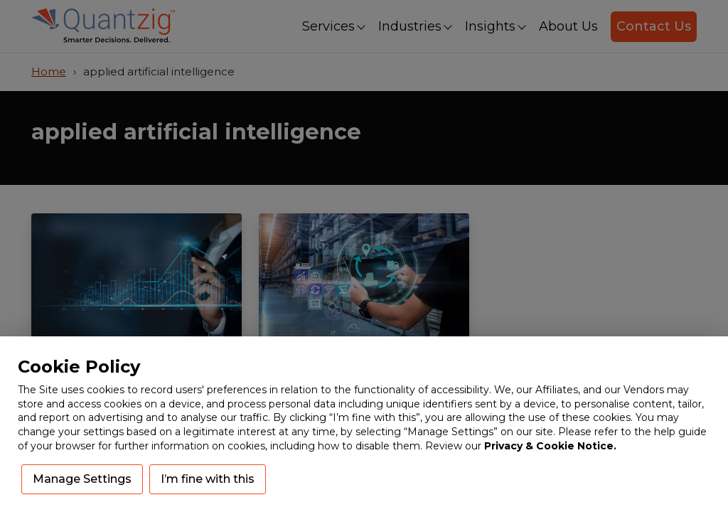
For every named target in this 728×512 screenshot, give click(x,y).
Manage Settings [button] (82, 479)
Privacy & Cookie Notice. (550, 445)
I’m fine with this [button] (208, 479)
